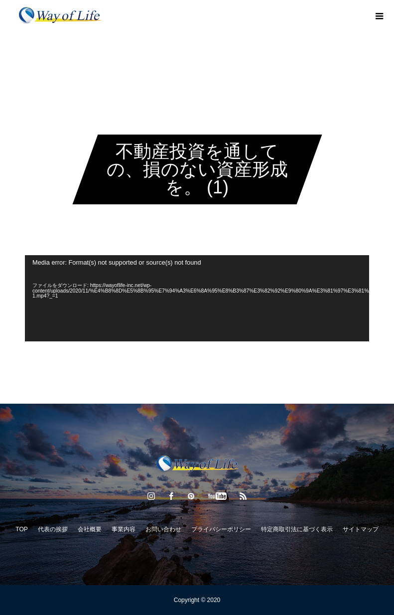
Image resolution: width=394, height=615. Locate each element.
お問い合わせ (163, 529)
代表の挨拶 (53, 529)
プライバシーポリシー (221, 529)
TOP (21, 529)
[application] (197, 298)
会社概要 (90, 529)
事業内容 (123, 529)
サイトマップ (361, 529)
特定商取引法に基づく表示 (297, 529)
